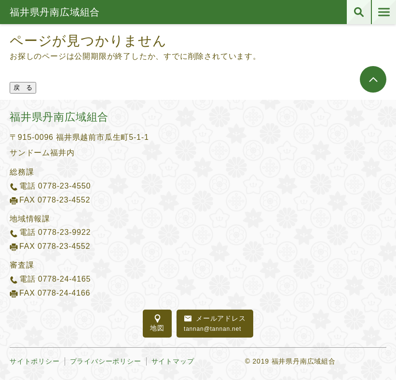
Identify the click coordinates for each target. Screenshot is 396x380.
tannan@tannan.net (215, 323)
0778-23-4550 (64, 186)
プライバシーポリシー (105, 361)
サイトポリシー (35, 361)
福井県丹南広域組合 (55, 12)
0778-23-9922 (64, 232)
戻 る (23, 87)
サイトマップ (172, 361)
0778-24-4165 (64, 279)
